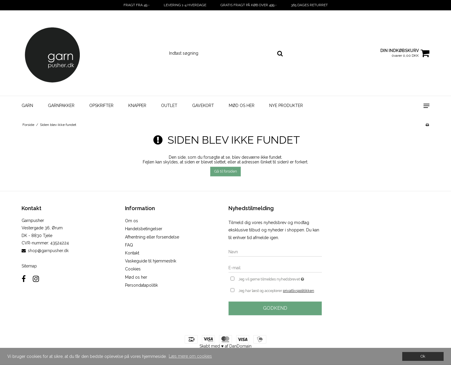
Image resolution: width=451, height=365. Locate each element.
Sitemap (29, 266)
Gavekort (203, 105)
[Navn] (275, 251)
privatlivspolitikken (298, 290)
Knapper (137, 105)
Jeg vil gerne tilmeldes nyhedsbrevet (280, 279)
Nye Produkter (286, 105)
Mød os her (241, 105)
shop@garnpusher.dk (48, 250)
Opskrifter (101, 105)
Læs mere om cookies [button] (190, 356)
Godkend (275, 308)
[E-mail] (275, 267)
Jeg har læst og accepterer (276, 290)
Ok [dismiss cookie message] (423, 356)
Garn (27, 105)
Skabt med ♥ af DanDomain (225, 346)
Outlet (169, 105)
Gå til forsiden (225, 171)
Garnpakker (61, 105)
